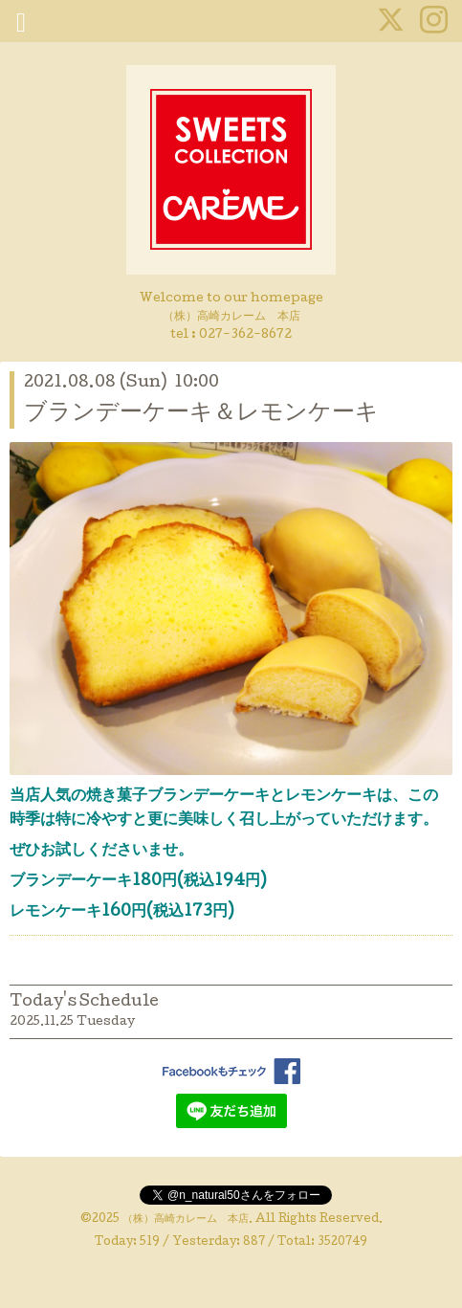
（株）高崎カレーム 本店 (185, 1220)
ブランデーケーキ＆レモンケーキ (201, 414)
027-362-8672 (245, 335)
